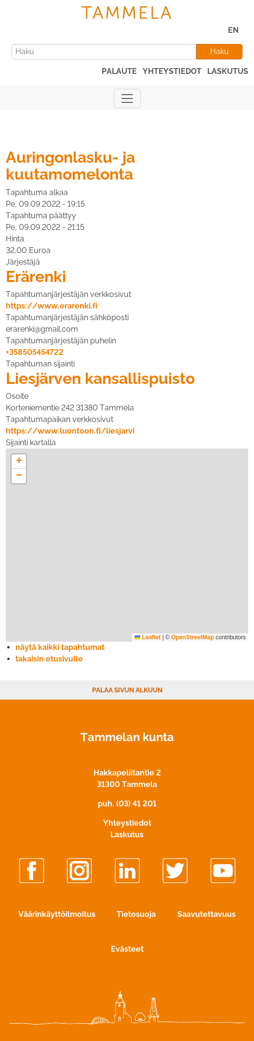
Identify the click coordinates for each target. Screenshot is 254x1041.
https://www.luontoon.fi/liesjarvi (70, 431)
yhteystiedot (172, 71)
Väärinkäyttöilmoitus (56, 914)
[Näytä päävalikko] (127, 98)
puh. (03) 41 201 (127, 803)
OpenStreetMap (192, 637)
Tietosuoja (136, 914)
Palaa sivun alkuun (127, 690)
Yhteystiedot (127, 823)
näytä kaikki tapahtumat (60, 647)
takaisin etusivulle (49, 658)
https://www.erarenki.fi (51, 305)
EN (233, 30)
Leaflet (147, 637)
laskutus (227, 71)
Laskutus (127, 834)
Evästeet (127, 949)
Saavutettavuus (206, 914)
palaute (119, 71)
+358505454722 (35, 352)
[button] (19, 461)
